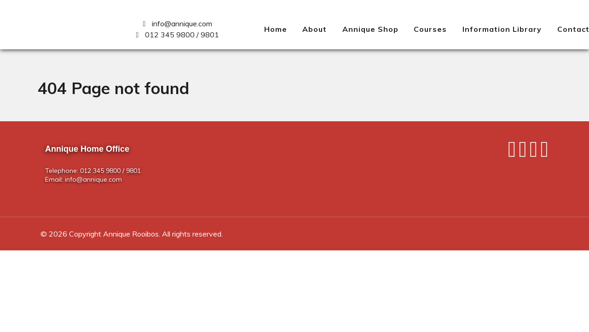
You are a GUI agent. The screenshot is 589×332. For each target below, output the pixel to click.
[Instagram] (535, 153)
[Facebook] (513, 153)
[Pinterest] (544, 153)
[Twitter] (524, 153)
